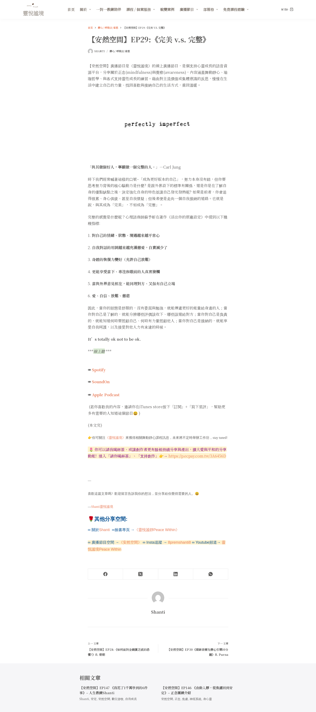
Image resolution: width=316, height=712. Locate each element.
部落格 (211, 9)
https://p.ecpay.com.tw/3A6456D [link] (197, 456)
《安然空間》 (130, 542)
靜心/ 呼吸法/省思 (120, 51)
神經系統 (195, 699)
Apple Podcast (105, 394)
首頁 (71, 9)
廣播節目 (189, 9)
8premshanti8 (179, 542)
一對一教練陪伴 (108, 9)
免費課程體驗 (236, 9)
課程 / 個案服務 (141, 9)
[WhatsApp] (210, 574)
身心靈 (207, 699)
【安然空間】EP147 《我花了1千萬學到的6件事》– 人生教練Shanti (113, 690)
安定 (94, 699)
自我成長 (131, 699)
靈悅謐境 (33, 13)
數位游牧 (117, 699)
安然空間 (104, 699)
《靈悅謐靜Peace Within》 (157, 530)
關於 (86, 9)
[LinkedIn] (175, 574)
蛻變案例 (167, 9)
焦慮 (185, 699)
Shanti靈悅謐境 (102, 506)
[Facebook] (105, 574)
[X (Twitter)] (140, 574)
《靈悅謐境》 (115, 437)
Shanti (105, 530)
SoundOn (101, 381)
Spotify (99, 369)
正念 (177, 699)
